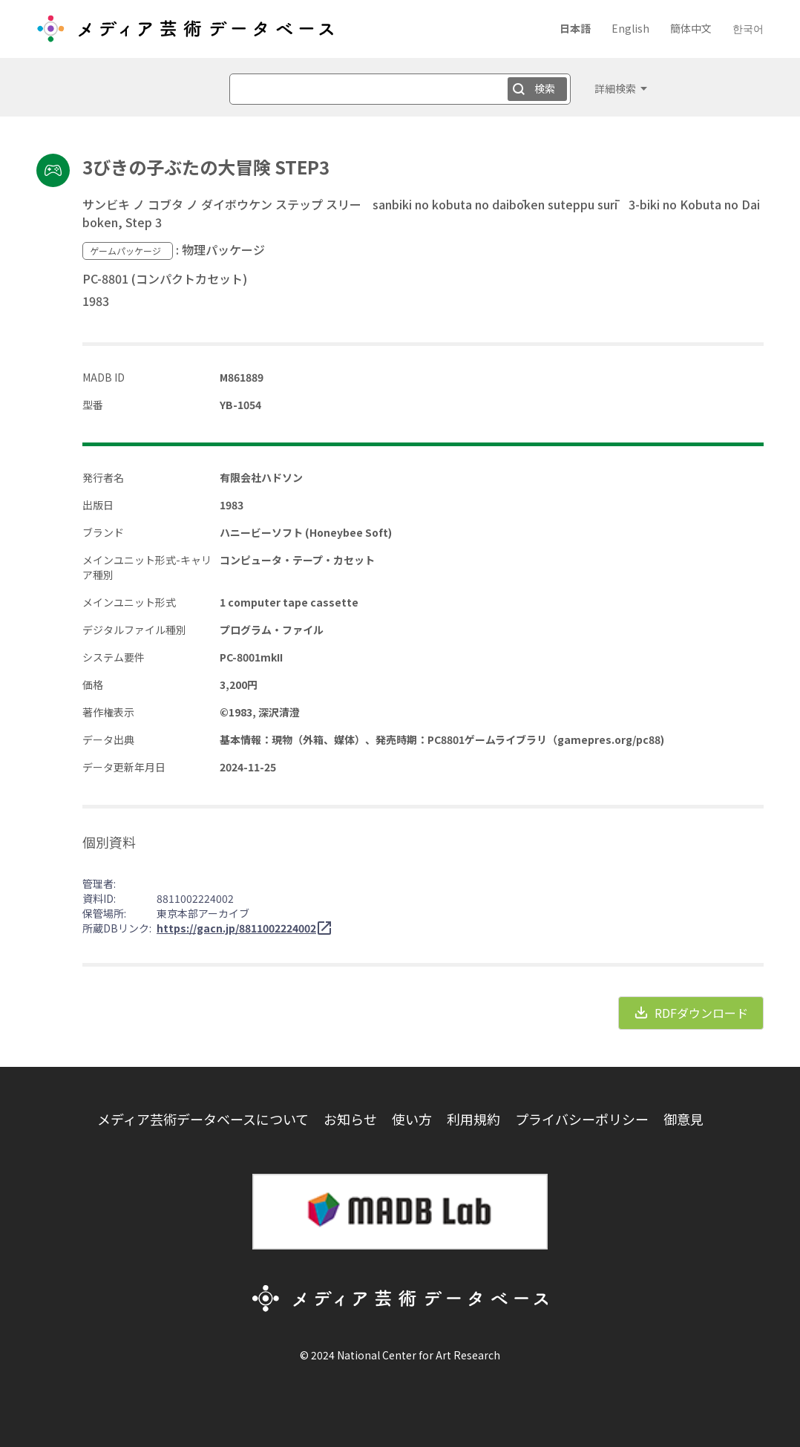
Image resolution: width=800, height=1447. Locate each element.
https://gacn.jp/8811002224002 (236, 928)
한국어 (748, 28)
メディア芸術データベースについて (203, 1118)
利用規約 (473, 1118)
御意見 (683, 1118)
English (630, 28)
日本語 (575, 28)
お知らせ (350, 1118)
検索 (544, 88)
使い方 (412, 1118)
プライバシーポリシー (582, 1118)
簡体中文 (691, 28)
